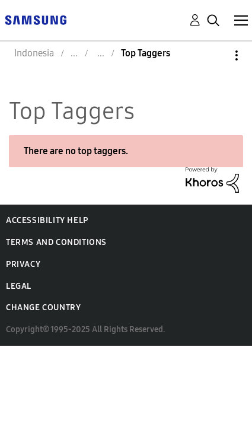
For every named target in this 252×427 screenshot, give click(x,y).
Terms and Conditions (56, 242)
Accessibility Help (47, 220)
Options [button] (216, 55)
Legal (18, 286)
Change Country (43, 307)
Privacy (23, 264)
